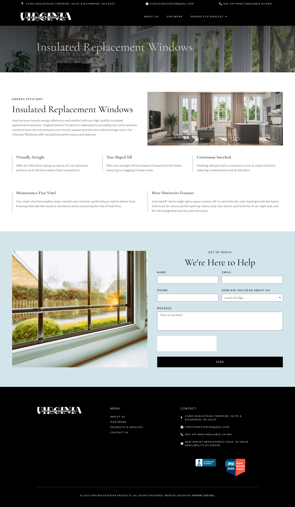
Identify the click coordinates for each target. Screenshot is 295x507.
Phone (162, 290)
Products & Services (209, 16)
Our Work (175, 16)
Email (227, 272)
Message (164, 308)
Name (161, 272)
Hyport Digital (203, 495)
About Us (151, 16)
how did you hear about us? (246, 290)
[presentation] (187, 343)
